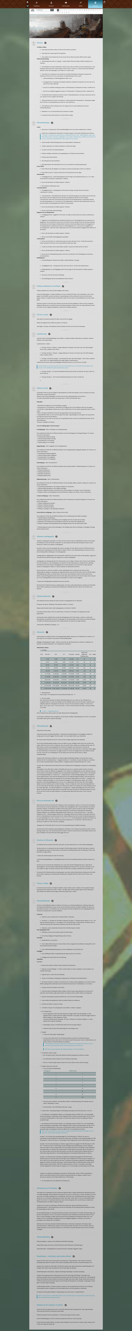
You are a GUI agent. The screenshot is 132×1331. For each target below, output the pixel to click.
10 (104, 2)
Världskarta (36, 4)
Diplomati (95, 4)
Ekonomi (51, 4)
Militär (80, 4)
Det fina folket (66, 4)
